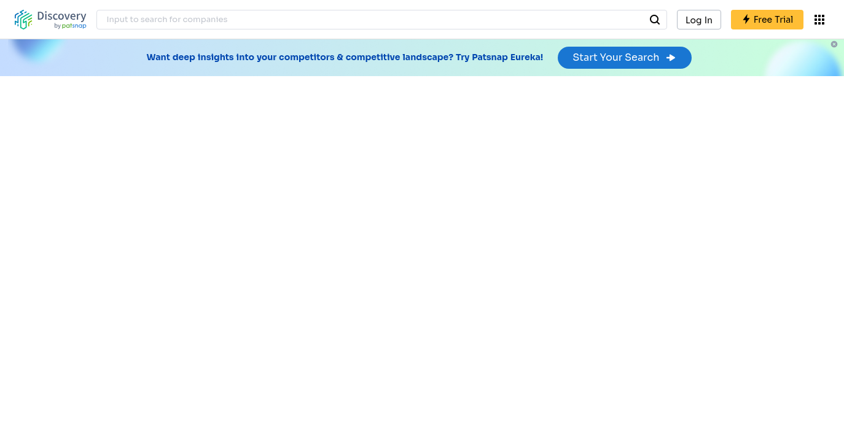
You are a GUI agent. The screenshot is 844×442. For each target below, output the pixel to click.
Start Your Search (624, 57)
